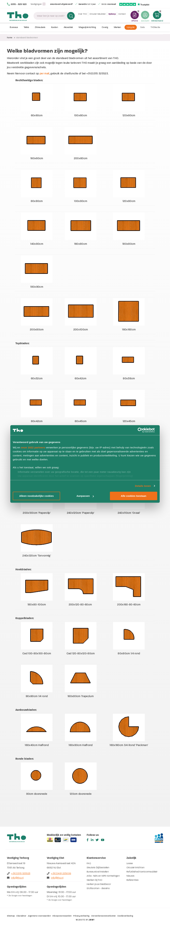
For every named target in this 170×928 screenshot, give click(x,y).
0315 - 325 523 (17, 4)
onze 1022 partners (33, 447)
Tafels (26, 29)
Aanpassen (85, 495)
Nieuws (130, 875)
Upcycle (130, 29)
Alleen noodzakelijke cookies (36, 495)
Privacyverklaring (81, 916)
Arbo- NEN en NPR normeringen (103, 875)
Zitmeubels (40, 29)
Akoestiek (68, 29)
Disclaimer (21, 916)
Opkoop (112, 16)
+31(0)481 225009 (59, 873)
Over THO (82, 16)
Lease (130, 863)
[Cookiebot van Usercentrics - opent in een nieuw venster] (142, 430)
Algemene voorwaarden (39, 916)
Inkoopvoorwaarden (62, 916)
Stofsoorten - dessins (98, 888)
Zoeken (70, 16)
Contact (122, 16)
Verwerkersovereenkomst (103, 916)
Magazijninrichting (87, 29)
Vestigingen (36, 4)
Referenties (133, 880)
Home (9, 37)
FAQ (89, 863)
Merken (117, 29)
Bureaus (14, 29)
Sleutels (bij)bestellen (98, 867)
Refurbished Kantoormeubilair (142, 871)
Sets (142, 29)
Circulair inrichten (136, 867)
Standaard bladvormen (27, 37)
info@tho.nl (15, 877)
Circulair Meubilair (97, 16)
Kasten (54, 29)
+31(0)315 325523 (18, 873)
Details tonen (143, 485)
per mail (44, 73)
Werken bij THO (94, 880)
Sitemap (11, 916)
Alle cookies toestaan (133, 495)
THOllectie (155, 29)
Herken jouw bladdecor (99, 884)
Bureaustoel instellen (98, 871)
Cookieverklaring (125, 916)
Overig (105, 29)
